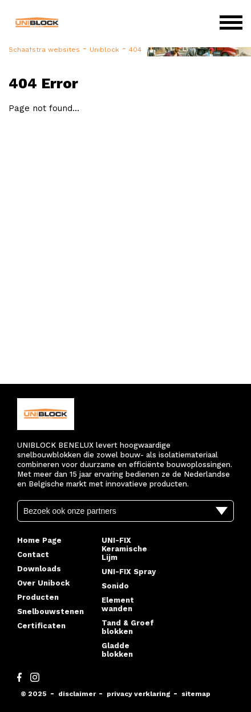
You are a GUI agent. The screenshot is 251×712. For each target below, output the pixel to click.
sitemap (195, 694)
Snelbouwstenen (50, 611)
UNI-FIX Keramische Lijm (124, 549)
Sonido (115, 586)
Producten (38, 597)
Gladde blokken (117, 649)
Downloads (39, 568)
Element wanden (118, 604)
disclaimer (77, 694)
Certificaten (41, 625)
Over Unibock (43, 583)
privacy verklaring (139, 694)
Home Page (39, 540)
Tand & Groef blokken (128, 627)
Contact (33, 554)
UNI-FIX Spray (129, 571)
